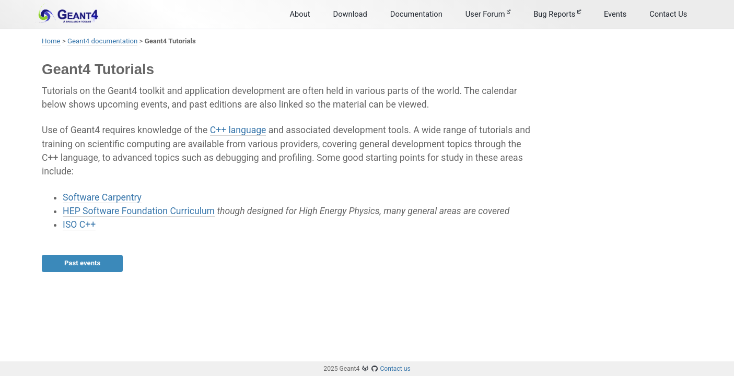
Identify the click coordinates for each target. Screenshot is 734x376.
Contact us (395, 368)
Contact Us (668, 14)
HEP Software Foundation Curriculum (139, 211)
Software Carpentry (102, 197)
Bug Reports (557, 14)
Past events (82, 263)
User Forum (487, 14)
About (300, 14)
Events (615, 14)
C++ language (238, 130)
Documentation (416, 14)
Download (350, 14)
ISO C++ (79, 224)
